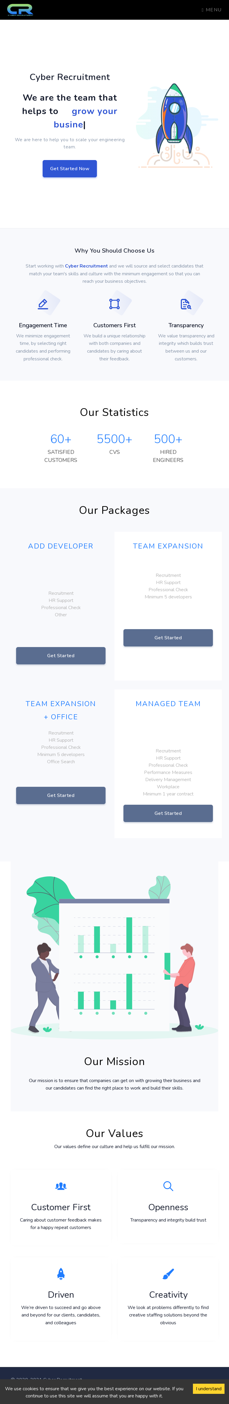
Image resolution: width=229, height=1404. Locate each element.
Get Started (61, 655)
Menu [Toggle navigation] (212, 10)
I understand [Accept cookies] (209, 1388)
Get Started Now (70, 168)
